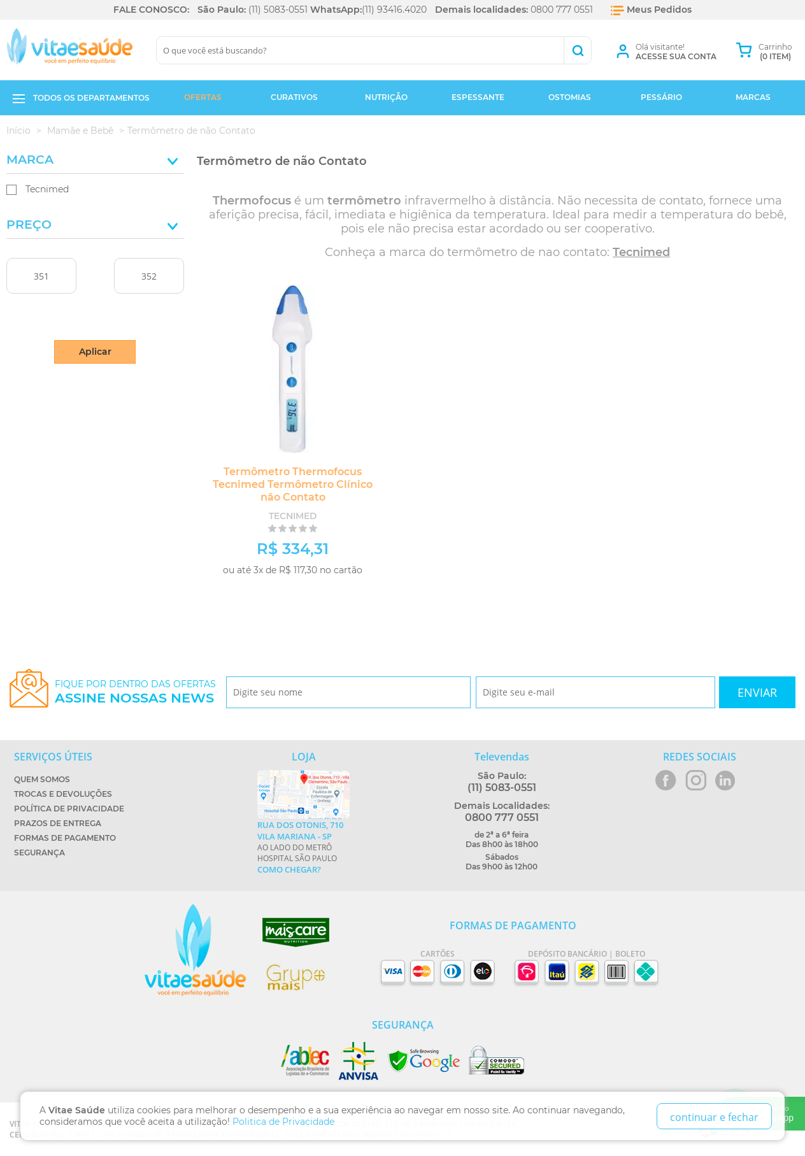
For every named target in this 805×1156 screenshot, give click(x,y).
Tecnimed (47, 189)
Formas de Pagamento (65, 838)
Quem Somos (42, 779)
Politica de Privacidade (283, 1121)
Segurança (39, 852)
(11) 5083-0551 (278, 9)
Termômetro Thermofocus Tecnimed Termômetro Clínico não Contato (293, 484)
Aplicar (95, 351)
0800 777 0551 (562, 9)
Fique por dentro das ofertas (135, 692)
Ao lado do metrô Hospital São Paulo (303, 847)
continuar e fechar (714, 1117)
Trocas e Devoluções (63, 794)
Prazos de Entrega (57, 823)
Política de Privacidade (69, 808)
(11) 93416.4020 (394, 9)
